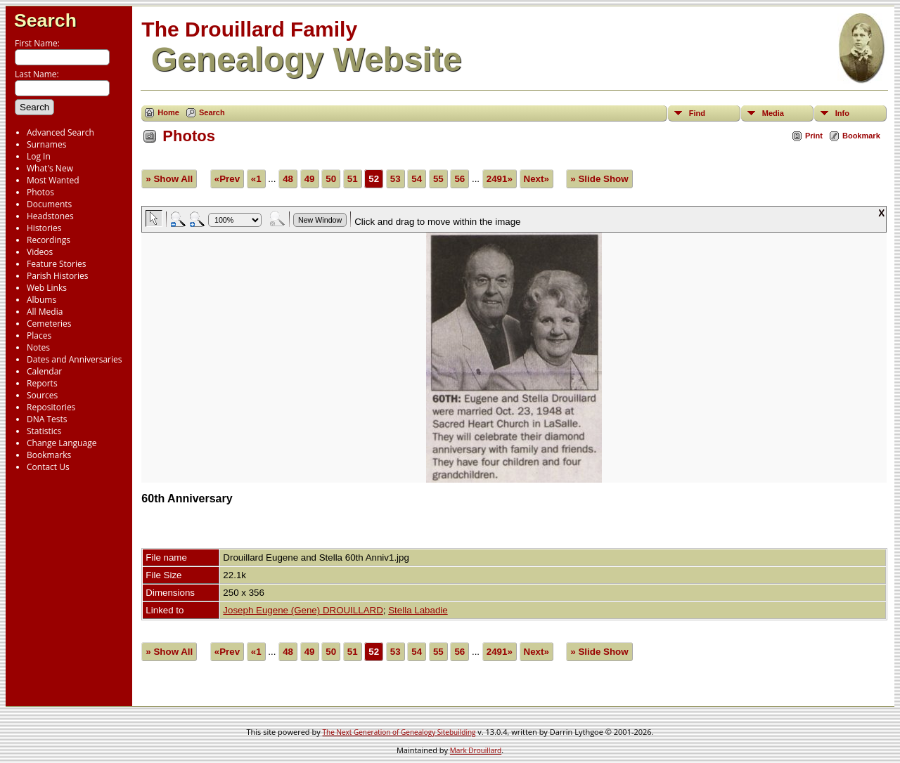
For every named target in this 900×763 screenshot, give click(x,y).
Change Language (61, 443)
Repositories (51, 407)
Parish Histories (58, 276)
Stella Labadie (417, 610)
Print (814, 135)
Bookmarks (49, 455)
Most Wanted (53, 180)
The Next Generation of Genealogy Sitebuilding (399, 732)
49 (309, 179)
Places (39, 335)
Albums (41, 300)
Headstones (50, 216)
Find (697, 113)
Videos (40, 252)
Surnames (46, 144)
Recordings (48, 240)
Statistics (44, 431)
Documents (49, 204)
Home (168, 112)
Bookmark (861, 135)
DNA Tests (47, 419)
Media (773, 113)
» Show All (169, 179)
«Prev (227, 179)
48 (288, 179)
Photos (40, 192)
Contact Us (48, 467)
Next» (536, 179)
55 (438, 179)
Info (842, 113)
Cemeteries (49, 324)
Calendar (44, 371)
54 (416, 179)
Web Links (47, 288)
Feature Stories (56, 264)
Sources (42, 395)
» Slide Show (599, 179)
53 (395, 179)
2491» (500, 179)
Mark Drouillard (475, 750)
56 (459, 179)
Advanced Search (60, 132)
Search (45, 20)
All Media (45, 312)
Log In (39, 156)
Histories (44, 228)
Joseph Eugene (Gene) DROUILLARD (302, 610)
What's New (50, 168)
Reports (42, 383)
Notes (38, 347)
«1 (256, 179)
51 (352, 179)
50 (331, 179)
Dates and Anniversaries (74, 359)
